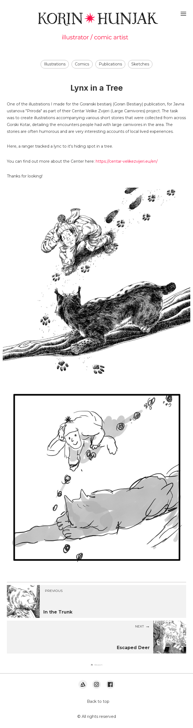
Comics (82, 64)
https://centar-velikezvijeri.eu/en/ (127, 161)
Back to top (98, 701)
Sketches (140, 64)
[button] (96, 665)
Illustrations (55, 64)
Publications (110, 64)
